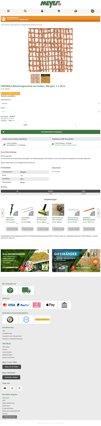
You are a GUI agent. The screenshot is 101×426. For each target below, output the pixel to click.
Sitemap (4, 413)
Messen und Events (8, 357)
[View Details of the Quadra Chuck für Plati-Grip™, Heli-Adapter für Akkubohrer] (43, 210)
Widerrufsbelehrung (8, 403)
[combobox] (50, 103)
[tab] (25, 177)
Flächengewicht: (7, 172)
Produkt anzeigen (12, 229)
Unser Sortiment (5, 25)
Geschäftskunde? (12, 17)
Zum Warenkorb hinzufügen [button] (51, 132)
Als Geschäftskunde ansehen (11, 93)
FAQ (3, 331)
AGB (3, 400)
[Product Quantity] (75, 125)
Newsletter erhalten (11, 377)
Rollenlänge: (6, 178)
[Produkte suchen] (25, 11)
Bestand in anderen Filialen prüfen (66, 145)
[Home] (50, 4)
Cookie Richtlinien (7, 408)
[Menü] (8, 11)
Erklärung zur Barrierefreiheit (11, 411)
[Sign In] (42, 11)
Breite (3, 108)
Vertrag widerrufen (9, 417)
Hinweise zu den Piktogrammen (12, 336)
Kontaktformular (7, 333)
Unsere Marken (7, 352)
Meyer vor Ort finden (11, 367)
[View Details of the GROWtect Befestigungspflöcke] (89, 210)
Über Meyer (6, 347)
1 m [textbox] (3, 111)
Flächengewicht (6, 99)
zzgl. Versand (10, 118)
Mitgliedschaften (7, 355)
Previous (2, 213)
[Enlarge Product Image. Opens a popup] (15, 213)
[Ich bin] (58, 11)
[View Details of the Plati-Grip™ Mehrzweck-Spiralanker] (12, 210)
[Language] (75, 11)
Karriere (4, 349)
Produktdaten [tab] (6, 168)
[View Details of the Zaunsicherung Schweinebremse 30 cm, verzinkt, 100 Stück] (74, 210)
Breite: (4, 175)
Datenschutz (6, 406)
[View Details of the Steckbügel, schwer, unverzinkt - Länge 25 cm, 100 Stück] (27, 210)
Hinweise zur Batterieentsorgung (12, 339)
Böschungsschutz (15, 25)
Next (98, 213)
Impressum (5, 398)
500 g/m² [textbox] (4, 103)
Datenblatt (57, 171)
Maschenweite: (7, 182)
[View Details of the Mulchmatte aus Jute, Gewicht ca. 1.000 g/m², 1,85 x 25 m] (58, 210)
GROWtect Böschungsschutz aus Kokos (31, 25)
